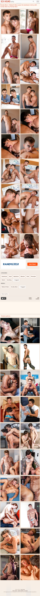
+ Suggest (16, 280)
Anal (10, 276)
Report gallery (5, 294)
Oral (28, 276)
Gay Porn (23, 589)
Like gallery (3, 298)
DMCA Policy (21, 590)
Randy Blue (4, 5)
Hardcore (16, 276)
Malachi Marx (5, 287)
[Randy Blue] (11, 264)
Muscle (23, 276)
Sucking (9, 280)
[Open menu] (38, 1)
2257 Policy (14, 590)
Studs (3, 280)
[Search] (33, 1)
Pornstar (33, 276)
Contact (26, 590)
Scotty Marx (14, 287)
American (4, 276)
